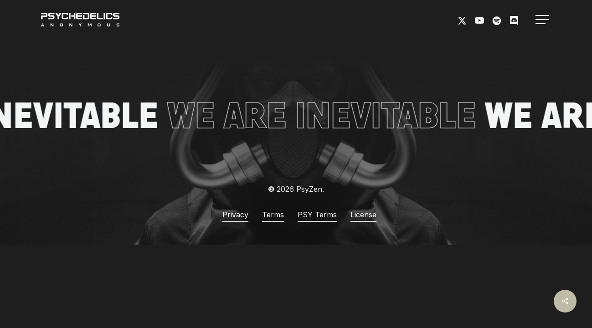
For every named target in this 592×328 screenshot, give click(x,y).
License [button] (363, 214)
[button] (543, 20)
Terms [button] (273, 214)
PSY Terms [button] (317, 214)
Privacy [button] (235, 214)
